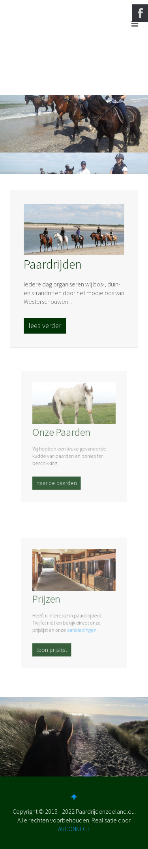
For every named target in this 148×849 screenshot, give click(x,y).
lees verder (44, 325)
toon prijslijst (54, 644)
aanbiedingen (80, 627)
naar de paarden (58, 478)
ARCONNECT (73, 829)
